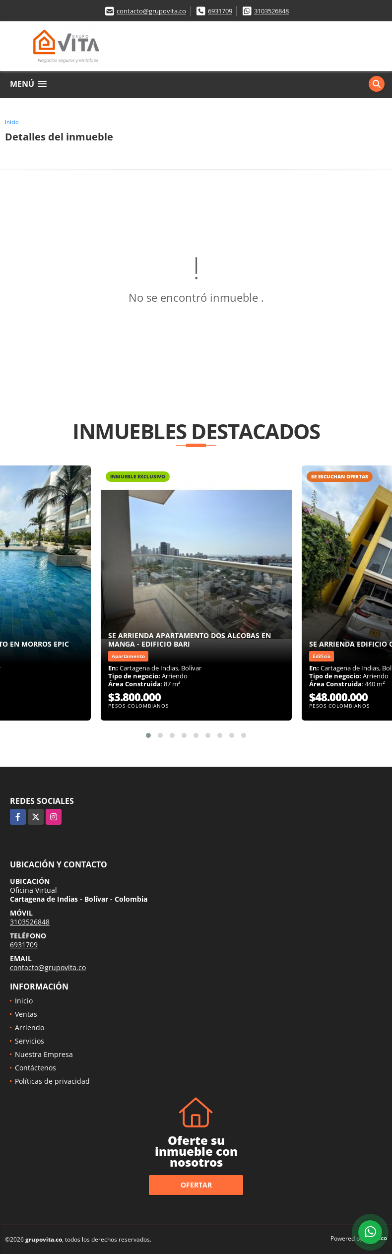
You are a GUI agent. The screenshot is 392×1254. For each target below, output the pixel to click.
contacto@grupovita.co (151, 10)
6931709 (220, 10)
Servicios (29, 1041)
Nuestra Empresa (44, 1054)
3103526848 (271, 10)
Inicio (12, 122)
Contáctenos (35, 1067)
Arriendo (29, 1027)
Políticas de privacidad (52, 1081)
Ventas (26, 1014)
